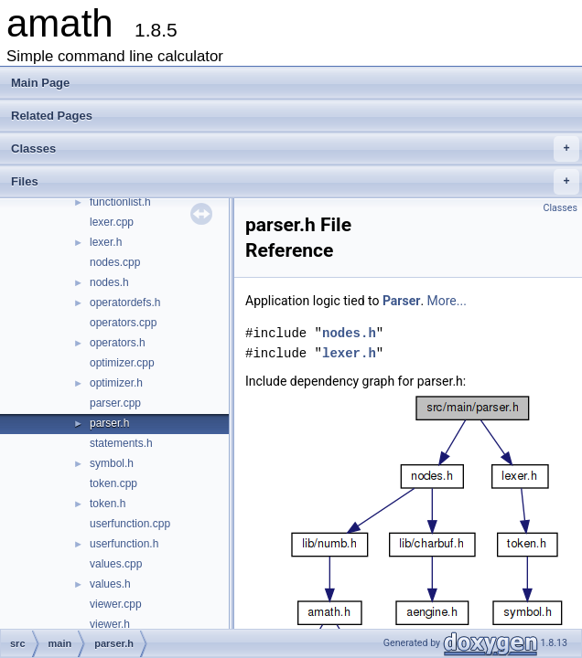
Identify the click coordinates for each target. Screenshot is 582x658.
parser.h (109, 423)
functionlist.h (120, 202)
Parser (401, 300)
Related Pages (51, 115)
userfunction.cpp (130, 523)
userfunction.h (124, 543)
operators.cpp (123, 322)
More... (447, 300)
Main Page (40, 83)
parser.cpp (115, 403)
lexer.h (106, 242)
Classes (295, 149)
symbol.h (112, 463)
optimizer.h (116, 383)
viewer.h (110, 624)
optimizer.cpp (122, 362)
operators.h (118, 342)
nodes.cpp (115, 262)
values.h (110, 584)
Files (295, 182)
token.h (107, 503)
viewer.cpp (116, 604)
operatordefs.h (125, 302)
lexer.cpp (112, 222)
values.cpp (116, 563)
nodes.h (109, 282)
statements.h (121, 443)
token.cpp (113, 483)
